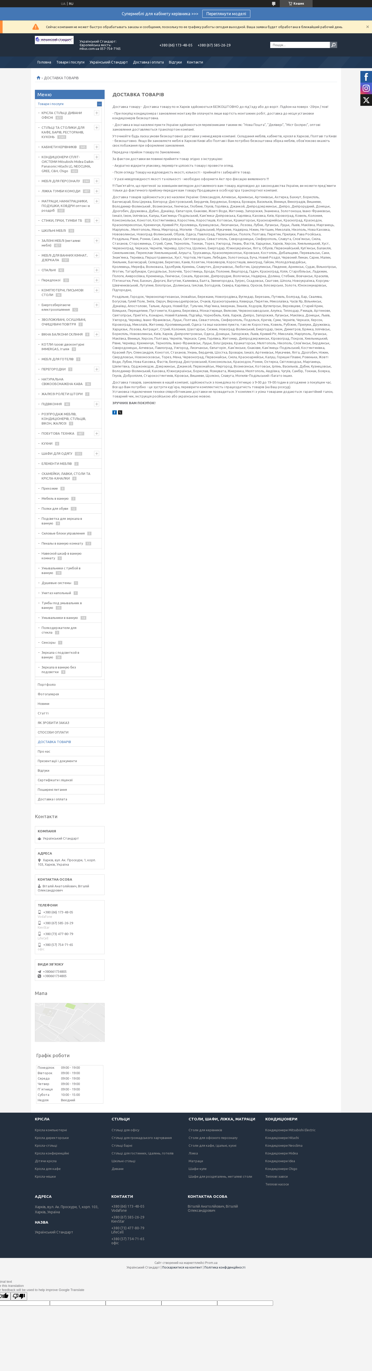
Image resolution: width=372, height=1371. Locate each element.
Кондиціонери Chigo (281, 1168)
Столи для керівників (205, 1130)
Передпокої (51, 280)
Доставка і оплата (148, 62)
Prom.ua (211, 1262)
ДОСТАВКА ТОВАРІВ (54, 742)
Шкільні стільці (123, 1161)
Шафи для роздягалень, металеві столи (220, 1176)
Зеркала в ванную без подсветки (59, 669)
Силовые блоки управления (63, 533)
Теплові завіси (276, 1176)
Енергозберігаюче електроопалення (56, 307)
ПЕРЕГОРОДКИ (54, 369)
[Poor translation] (19, 1296)
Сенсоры (49, 642)
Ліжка (193, 1153)
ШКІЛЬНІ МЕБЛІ (54, 230)
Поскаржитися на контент (182, 1267)
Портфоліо (47, 684)
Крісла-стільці (46, 1145)
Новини (43, 703)
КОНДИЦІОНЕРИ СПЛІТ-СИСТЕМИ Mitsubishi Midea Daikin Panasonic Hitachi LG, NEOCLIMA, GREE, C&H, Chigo (68, 164)
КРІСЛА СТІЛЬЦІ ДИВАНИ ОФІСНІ (62, 115)
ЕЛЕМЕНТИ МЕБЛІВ (57, 463)
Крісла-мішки (45, 1176)
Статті (43, 713)
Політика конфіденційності (224, 1267)
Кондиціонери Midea (281, 1153)
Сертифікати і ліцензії (55, 780)
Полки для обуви (55, 508)
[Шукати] (333, 45)
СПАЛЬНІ (49, 270)
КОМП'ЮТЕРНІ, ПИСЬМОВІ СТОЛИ (62, 292)
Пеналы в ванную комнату (62, 543)
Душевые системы (56, 583)
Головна (44, 62)
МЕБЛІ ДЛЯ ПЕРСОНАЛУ (61, 181)
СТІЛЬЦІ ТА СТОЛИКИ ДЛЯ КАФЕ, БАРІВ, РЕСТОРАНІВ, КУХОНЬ (63, 132)
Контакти (195, 62)
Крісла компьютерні (51, 1130)
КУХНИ (47, 443)
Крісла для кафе (48, 1168)
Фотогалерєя (48, 694)
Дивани (117, 1168)
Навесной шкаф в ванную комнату (62, 556)
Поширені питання (52, 789)
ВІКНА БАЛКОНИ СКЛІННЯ (62, 334)
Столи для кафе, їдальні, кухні (212, 1145)
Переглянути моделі (226, 13)
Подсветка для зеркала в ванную (62, 521)
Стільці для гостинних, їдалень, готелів (143, 1153)
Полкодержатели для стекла (59, 630)
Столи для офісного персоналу (213, 1137)
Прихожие (50, 488)
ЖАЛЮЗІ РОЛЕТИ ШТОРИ (62, 394)
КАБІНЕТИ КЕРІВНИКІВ (59, 147)
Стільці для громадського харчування (142, 1137)
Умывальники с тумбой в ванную (61, 570)
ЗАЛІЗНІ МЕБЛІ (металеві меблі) (61, 243)
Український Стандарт (109, 62)
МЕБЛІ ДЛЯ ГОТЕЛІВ (58, 359)
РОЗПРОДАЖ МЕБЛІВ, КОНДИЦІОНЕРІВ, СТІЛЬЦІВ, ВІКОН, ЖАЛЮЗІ (64, 418)
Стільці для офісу (125, 1130)
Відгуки (175, 62)
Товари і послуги (70, 62)
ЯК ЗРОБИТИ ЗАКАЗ (53, 722)
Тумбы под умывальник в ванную (62, 605)
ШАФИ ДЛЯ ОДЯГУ (57, 453)
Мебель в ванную (55, 498)
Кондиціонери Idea (280, 1161)
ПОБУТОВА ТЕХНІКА (58, 433)
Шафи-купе (198, 1168)
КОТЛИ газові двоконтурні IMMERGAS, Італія (63, 346)
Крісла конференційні (52, 1153)
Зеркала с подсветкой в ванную (60, 655)
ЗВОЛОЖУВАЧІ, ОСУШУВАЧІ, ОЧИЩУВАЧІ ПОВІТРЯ (64, 322)
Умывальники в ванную (60, 617)
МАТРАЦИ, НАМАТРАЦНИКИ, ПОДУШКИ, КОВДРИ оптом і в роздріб (66, 205)
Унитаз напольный (56, 593)
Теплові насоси (277, 1184)
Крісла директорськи (52, 1137)
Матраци (196, 1161)
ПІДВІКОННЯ (52, 404)
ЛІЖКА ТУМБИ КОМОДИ (61, 191)
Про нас (44, 751)
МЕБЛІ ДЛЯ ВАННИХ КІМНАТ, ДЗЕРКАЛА (65, 257)
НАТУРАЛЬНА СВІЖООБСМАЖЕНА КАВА (62, 381)
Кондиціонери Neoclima (284, 1145)
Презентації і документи (57, 761)
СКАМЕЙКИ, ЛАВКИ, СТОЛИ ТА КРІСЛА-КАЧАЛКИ (66, 476)
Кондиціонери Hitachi (282, 1137)
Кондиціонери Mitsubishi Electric (290, 1130)
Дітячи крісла (46, 1161)
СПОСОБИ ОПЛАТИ (53, 732)
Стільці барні (122, 1145)
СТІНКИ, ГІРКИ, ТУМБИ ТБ (62, 220)
